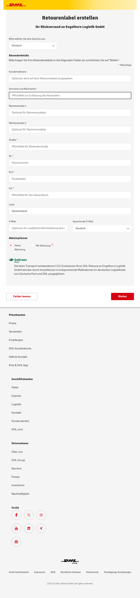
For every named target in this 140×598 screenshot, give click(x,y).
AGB (53, 572)
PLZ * (12, 172)
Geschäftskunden (22, 379)
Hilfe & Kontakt (18, 357)
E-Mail (12, 221)
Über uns (17, 452)
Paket (15, 387)
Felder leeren (22, 296)
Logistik (16, 404)
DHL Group (18, 460)
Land (11, 204)
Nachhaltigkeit (20, 494)
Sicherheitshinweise (19, 572)
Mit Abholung (40, 245)
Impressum (39, 572)
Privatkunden (17, 315)
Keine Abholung (17, 247)
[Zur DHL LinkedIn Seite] (30, 529)
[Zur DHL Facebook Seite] (18, 516)
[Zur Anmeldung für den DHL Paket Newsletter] (18, 542)
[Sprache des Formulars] (33, 45)
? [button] (52, 244)
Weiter (122, 296)
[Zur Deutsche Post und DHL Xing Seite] (42, 529)
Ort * (11, 188)
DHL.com (17, 429)
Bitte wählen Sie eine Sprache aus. (27, 38)
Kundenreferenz (17, 71)
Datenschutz (92, 572)
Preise (12, 323)
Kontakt (16, 412)
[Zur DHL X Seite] (30, 516)
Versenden (15, 331)
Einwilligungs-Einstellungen (117, 572)
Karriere (16, 468)
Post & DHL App (18, 365)
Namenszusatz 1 (17, 105)
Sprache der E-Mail (83, 221)
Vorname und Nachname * (23, 88)
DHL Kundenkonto (20, 348)
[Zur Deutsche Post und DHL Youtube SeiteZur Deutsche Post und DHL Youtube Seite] (18, 529)
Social (15, 507)
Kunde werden (20, 421)
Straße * (13, 139)
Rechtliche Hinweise (71, 572)
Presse (16, 477)
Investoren (18, 485)
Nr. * (11, 156)
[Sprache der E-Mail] (102, 228)
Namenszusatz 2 (17, 122)
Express (16, 396)
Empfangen (16, 340)
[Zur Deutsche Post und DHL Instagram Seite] (42, 516)
